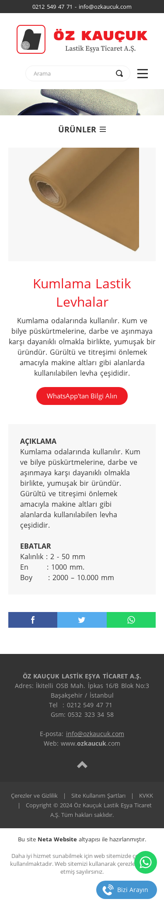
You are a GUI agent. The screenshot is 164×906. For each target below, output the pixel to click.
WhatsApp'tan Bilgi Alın (82, 395)
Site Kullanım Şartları (98, 795)
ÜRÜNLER (82, 129)
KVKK (146, 795)
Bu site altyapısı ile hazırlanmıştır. (82, 839)
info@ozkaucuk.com (95, 734)
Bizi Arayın (132, 889)
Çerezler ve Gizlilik (34, 795)
